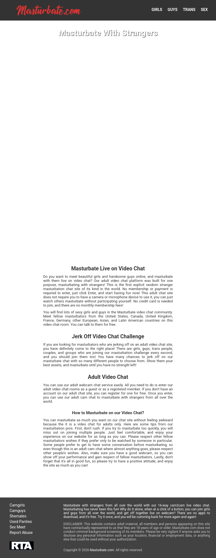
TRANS (189, 9)
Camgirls (17, 505)
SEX (204, 9)
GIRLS (156, 9)
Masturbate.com (102, 550)
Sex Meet (17, 527)
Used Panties (21, 521)
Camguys (17, 510)
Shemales (18, 516)
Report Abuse (21, 532)
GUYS (172, 9)
